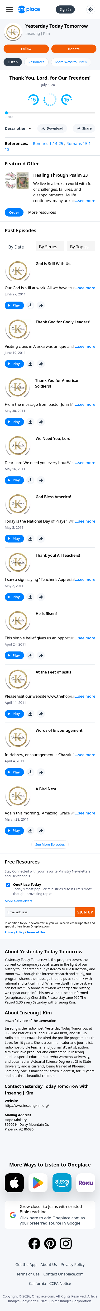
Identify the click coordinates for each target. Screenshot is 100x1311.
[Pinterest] (50, 1243)
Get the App (26, 1264)
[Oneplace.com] (29, 9)
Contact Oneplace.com (63, 1274)
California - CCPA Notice (50, 1283)
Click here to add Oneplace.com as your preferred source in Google (52, 1220)
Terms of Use (28, 1274)
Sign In (65, 9)
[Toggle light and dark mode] (90, 9)
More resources (42, 212)
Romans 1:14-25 (48, 143)
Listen (13, 62)
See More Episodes (50, 844)
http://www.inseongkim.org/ (27, 1105)
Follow (26, 48)
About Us (48, 1264)
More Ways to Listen (71, 62)
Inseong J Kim (37, 33)
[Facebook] (34, 1243)
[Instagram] (66, 1243)
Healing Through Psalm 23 (60, 175)
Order (14, 212)
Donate (74, 49)
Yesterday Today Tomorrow (56, 26)
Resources (36, 62)
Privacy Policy (73, 1264)
